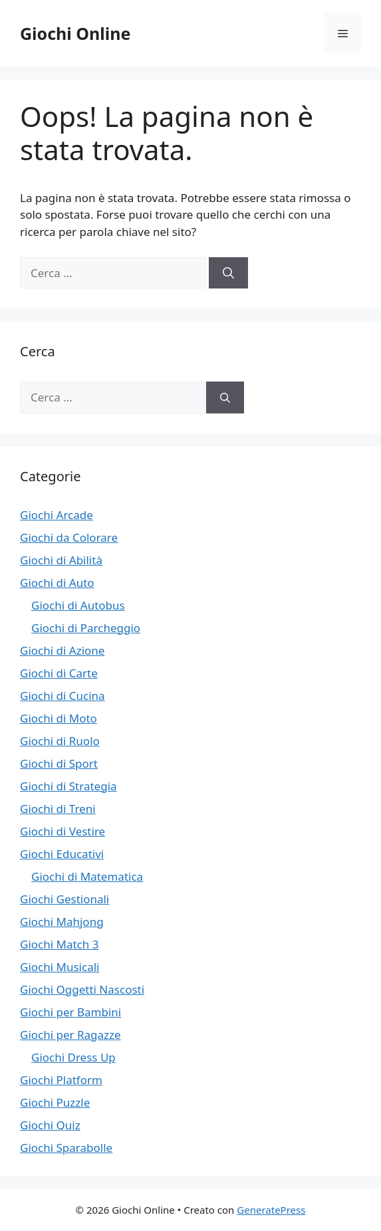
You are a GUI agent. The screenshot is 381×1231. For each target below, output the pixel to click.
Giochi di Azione (62, 650)
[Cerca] (228, 273)
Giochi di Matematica (87, 876)
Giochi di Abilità (61, 560)
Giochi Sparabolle (66, 1147)
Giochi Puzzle (55, 1102)
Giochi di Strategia (68, 786)
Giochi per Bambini (70, 1012)
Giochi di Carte (59, 673)
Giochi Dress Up (73, 1057)
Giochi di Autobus (78, 605)
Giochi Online (75, 33)
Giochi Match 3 (59, 944)
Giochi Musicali (59, 966)
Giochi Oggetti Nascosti (82, 989)
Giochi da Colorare (69, 537)
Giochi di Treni (58, 808)
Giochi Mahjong (62, 921)
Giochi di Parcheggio (85, 627)
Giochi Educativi (62, 853)
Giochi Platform (61, 1079)
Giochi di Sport (59, 763)
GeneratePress (271, 1209)
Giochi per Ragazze (70, 1034)
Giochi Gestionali (64, 899)
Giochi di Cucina (62, 695)
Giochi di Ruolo (60, 740)
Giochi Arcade (56, 514)
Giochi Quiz (50, 1125)
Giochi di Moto (58, 718)
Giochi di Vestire (62, 831)
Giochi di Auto (57, 582)
